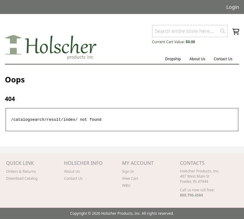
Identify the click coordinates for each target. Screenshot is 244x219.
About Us (197, 58)
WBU (126, 185)
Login (232, 7)
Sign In (128, 171)
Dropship (173, 58)
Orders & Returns (21, 171)
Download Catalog (22, 178)
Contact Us (223, 58)
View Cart (130, 178)
